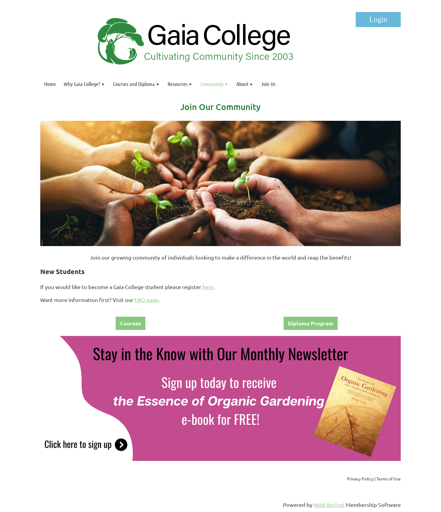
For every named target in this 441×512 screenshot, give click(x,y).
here (208, 287)
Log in (378, 19)
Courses (130, 323)
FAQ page (146, 300)
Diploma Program (310, 323)
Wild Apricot (329, 504)
